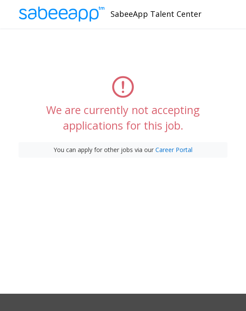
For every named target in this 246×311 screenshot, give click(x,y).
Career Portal (173, 150)
